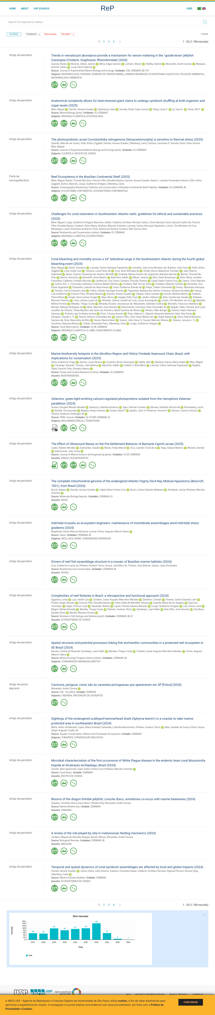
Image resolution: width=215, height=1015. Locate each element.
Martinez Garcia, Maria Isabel (170, 362)
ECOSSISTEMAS (95, 236)
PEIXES (65, 572)
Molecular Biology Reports (73, 496)
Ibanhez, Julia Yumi (178, 267)
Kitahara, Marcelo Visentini (112, 225)
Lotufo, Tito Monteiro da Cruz (181, 225)
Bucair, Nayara (58, 489)
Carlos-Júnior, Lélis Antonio (94, 871)
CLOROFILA (67, 153)
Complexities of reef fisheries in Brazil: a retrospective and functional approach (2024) (110, 595)
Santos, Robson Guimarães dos (95, 316)
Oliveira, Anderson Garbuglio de (67, 413)
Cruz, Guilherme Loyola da (64, 565)
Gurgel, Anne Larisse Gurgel (82, 297)
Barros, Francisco (69, 277)
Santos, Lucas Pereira (90, 362)
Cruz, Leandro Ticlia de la (143, 447)
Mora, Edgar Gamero (110, 64)
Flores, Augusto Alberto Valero (113, 531)
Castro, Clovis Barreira (152, 222)
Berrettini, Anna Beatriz (95, 277)
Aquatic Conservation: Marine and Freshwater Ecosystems (90, 734)
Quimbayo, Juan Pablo (148, 609)
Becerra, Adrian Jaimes (83, 64)
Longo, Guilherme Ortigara (92, 183)
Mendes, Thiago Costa (83, 303)
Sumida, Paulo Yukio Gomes (134, 109)
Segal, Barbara (165, 316)
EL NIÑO (91, 330)
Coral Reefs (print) (69, 327)
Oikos (63, 535)
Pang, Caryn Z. (160, 109)
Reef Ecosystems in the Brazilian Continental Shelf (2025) (90, 176)
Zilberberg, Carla (106, 109)
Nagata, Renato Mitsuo (94, 837)
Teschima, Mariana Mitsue (65, 323)
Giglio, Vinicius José (76, 606)
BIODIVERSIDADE (70, 375)
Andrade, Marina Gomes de (133, 274)
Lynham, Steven (133, 64)
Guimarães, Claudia (90, 447)
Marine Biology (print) (71, 112)
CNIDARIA (85, 74)
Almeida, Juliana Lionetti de (116, 300)
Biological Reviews (69, 840)
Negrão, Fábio (178, 307)
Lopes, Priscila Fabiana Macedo (130, 606)
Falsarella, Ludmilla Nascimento (118, 727)
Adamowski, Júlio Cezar (67, 451)
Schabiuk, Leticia (176, 489)
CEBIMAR (136, 70)
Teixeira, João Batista (86, 365)
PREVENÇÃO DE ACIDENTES (88, 695)
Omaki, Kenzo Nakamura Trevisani (161, 271)
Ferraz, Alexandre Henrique (190, 287)
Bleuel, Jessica (140, 277)
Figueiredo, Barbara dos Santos (144, 290)
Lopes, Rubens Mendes (63, 447)
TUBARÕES (67, 737)
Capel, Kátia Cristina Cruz (164, 280)
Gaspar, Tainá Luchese (147, 293)
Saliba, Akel (144, 362)
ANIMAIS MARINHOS (136, 74)
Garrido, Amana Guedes (81, 109)
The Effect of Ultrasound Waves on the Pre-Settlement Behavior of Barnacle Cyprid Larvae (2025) (117, 444)
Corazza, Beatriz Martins (106, 284)
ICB (128, 70)
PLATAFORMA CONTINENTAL (77, 191)
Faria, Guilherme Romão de (127, 287)
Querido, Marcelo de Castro (65, 143)
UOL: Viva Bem (67, 692)
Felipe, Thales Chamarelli (159, 287)
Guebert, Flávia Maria (86, 225)
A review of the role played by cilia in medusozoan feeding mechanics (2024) (103, 833)
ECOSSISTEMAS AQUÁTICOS (163, 74)
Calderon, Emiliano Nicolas (126, 222)
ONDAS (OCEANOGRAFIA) (74, 458)
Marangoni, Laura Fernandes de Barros (71, 229)
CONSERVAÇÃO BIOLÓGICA (88, 737)
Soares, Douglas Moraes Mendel (68, 407)
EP (128, 454)
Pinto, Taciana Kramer (112, 313)
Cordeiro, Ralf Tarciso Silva (133, 229)
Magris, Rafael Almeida (63, 609)
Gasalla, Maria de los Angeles (168, 602)
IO (95, 112)
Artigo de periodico (20, 55)
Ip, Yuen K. (177, 109)
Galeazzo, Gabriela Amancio (103, 407)
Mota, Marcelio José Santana (102, 307)
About (25, 8)
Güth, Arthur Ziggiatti (91, 143)
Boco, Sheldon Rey (94, 803)
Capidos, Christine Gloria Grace (67, 803)
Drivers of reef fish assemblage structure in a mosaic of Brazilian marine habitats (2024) (111, 561)
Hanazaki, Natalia (101, 606)
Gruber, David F (117, 410)
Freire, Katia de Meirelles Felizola (132, 602)
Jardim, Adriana (150, 297)
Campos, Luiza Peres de (98, 271)
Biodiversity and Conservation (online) (79, 232)
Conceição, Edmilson (81, 284)
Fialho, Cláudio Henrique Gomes (106, 290)
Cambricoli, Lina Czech (107, 280)
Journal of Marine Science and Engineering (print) (85, 454)
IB (143, 70)
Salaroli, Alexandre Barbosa (159, 313)
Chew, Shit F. (194, 109)
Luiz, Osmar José (192, 606)
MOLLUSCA (67, 538)
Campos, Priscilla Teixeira (133, 280)
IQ (87, 417)
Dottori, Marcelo (69, 183)
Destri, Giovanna (77, 267)
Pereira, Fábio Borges (156, 310)
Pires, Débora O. (136, 313)
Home (12, 8)
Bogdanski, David (60, 531)
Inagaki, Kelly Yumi (128, 297)
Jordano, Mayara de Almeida (66, 837)
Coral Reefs (66, 772)
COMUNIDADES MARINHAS (96, 538)
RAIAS (64, 500)
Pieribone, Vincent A (156, 410)
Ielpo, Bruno (107, 297)
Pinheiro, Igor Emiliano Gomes (80, 313)
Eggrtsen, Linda (59, 599)
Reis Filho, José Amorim (176, 609)
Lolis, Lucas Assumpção (144, 300)
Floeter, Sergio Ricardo (63, 602)
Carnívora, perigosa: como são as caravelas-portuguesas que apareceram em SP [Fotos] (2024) (116, 684)
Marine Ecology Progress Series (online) (80, 658)
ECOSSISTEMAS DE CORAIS (75, 619)
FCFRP (92, 417)
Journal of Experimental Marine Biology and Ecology (87, 70)
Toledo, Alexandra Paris (95, 323)
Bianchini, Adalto (102, 222)
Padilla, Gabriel (153, 64)
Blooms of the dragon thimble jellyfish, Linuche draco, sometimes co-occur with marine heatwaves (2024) (123, 799)
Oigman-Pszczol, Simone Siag (182, 871)
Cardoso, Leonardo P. (158, 143)
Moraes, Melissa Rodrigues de (67, 307)
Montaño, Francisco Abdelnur (183, 303)
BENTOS (95, 661)
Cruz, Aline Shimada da (127, 271)
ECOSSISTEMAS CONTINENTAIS (111, 191)
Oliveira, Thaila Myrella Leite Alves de (83, 310)
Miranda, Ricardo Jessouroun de (115, 303)
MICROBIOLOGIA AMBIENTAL (66, 77)
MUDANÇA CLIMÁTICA (73, 116)
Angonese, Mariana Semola (162, 274)
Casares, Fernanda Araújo (123, 871)
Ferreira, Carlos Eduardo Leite (70, 290)
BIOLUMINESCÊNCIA (72, 420)
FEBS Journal (67, 417)
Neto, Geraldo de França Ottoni (181, 727)
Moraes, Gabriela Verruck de (165, 407)
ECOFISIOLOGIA (95, 116)
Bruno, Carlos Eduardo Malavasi (146, 489)
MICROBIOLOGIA (70, 74)
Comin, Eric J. (62, 284)
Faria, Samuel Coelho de (178, 222)
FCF (147, 70)
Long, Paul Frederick (81, 67)
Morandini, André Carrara (179, 64)
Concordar (191, 1002)
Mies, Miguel (57, 109)
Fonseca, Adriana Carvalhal (175, 290)
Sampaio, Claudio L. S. (63, 316)
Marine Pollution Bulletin (72, 877)
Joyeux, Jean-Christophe (164, 565)
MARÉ (78, 538)
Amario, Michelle (105, 274)
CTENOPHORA (92, 420)
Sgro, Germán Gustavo (134, 407)
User (189, 8)
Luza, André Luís (72, 271)
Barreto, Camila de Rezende (65, 651)
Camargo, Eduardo (64, 365)
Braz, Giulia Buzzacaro (164, 277)
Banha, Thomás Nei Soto (78, 180)
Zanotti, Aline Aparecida (63, 769)
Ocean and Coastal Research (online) (79, 372)
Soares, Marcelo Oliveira (155, 320)
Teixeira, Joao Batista (139, 565)
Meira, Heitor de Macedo (64, 727)
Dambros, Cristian (152, 599)
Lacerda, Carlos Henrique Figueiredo (146, 225)
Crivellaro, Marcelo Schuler (169, 284)
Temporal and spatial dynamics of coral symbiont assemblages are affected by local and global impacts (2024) (127, 867)
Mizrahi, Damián (196, 447)
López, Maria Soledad (89, 727)
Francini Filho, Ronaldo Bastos (108, 180)
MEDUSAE (66, 844)
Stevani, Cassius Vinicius (184, 410)
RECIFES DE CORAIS (85, 153)
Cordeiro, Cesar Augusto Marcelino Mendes (115, 599)
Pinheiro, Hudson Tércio (91, 565)
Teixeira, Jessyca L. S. (184, 320)
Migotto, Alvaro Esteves (93, 410)
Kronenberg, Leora (193, 407)
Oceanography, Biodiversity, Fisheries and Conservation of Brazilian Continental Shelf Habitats (108, 187)
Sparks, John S (137, 410)
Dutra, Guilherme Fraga (63, 362)
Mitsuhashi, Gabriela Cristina (148, 303)
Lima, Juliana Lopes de (86, 300)
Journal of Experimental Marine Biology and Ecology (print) (90, 150)
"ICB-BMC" (67, 34)
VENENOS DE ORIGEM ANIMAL (108, 74)
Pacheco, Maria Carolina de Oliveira (122, 310)
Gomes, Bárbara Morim (176, 293)
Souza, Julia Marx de (116, 565)
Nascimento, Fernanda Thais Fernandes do (144, 307)
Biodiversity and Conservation (75, 569)
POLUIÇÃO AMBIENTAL (192, 74)
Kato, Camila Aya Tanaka (175, 297)
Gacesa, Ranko (59, 64)
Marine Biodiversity (69, 806)
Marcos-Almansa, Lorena (83, 531)
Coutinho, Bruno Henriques (120, 362)
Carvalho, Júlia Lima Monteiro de (149, 267)
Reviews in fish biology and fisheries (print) (82, 616)
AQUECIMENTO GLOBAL (109, 330)
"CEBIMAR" (33, 34)
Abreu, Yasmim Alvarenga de (81, 274)
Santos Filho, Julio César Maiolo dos (135, 316)
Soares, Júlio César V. (131, 320)
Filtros (13, 34)
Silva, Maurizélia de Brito (77, 320)
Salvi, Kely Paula (183, 313)
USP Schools (42, 8)
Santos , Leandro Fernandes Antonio (169, 180)
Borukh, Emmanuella (65, 410)
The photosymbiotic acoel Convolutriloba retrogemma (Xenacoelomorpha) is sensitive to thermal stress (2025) (127, 139)
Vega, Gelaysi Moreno (172, 447)
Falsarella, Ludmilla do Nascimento (91, 287)
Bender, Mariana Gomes (82, 612)
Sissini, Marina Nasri (104, 320)
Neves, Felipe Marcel (115, 447)
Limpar (204, 34)
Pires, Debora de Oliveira (105, 229)
